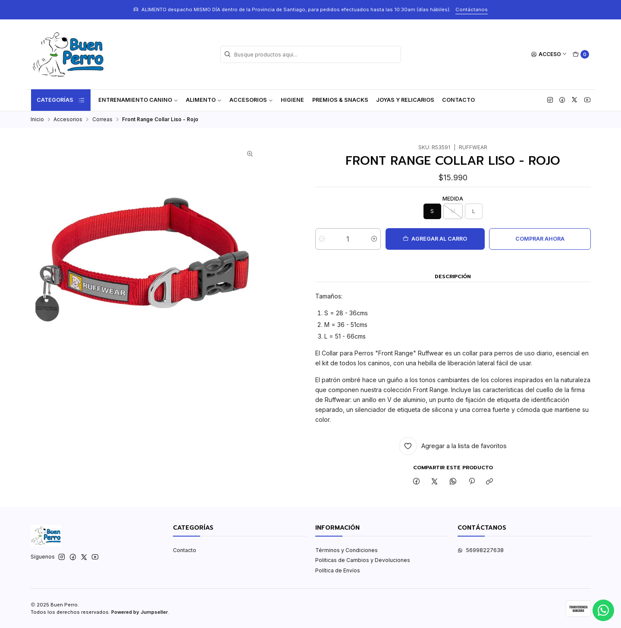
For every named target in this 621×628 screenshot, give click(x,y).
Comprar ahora (540, 239)
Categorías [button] (61, 100)
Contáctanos (471, 9)
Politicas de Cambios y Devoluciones (362, 560)
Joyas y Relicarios (405, 100)
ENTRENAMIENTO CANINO (138, 100)
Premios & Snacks (340, 100)
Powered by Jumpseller (139, 612)
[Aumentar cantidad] (374, 239)
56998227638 (481, 550)
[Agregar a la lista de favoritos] (453, 446)
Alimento (204, 100)
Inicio (37, 119)
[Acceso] (549, 54)
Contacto (458, 100)
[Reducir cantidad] (322, 239)
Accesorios (251, 100)
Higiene (292, 100)
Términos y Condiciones (346, 550)
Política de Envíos (337, 570)
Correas (102, 119)
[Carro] (580, 54)
